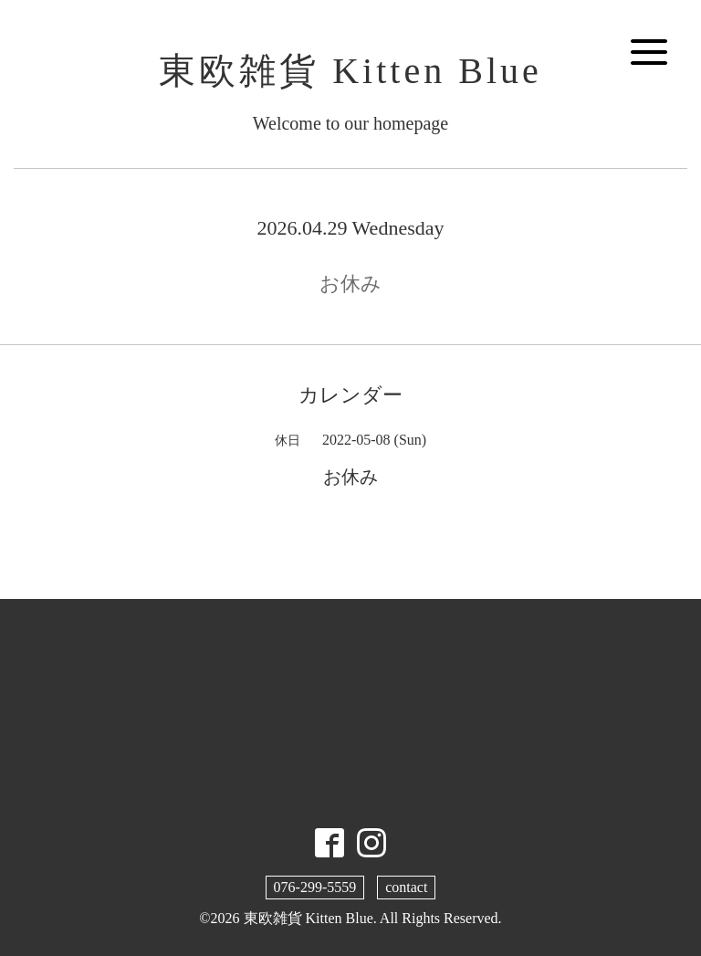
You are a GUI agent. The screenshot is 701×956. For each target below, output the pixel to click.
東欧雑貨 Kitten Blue (350, 70)
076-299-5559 (315, 887)
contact (406, 887)
